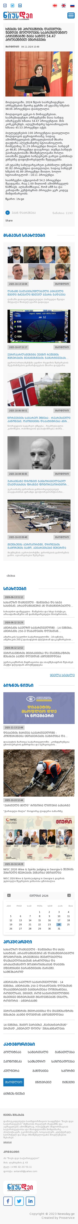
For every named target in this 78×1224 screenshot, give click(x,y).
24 (59, 924)
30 (49, 929)
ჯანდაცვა (40, 1070)
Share (9, 220)
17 (59, 920)
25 (68, 924)
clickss (11, 575)
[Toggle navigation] (71, 15)
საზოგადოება (63, 1061)
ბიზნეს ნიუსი (14, 1093)
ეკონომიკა (12, 1061)
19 (11, 924)
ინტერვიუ (43, 1082)
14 (30, 920)
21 (30, 924)
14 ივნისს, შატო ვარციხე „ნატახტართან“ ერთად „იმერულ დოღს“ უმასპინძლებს (35, 1026)
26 (11, 929)
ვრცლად (7, 1142)
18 (68, 920)
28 (30, 929)
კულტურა (11, 1070)
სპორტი (68, 1070)
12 (11, 920)
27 (20, 929)
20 (20, 924)
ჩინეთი (68, 1082)
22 (39, 924)
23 (49, 924)
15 (39, 920)
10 (59, 916)
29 (39, 929)
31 (59, 929)
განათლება (65, 1052)
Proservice (67, 1217)
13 (20, 920)
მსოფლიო (13, 1082)
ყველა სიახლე (62, 675)
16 (49, 920)
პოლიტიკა (12, 1052)
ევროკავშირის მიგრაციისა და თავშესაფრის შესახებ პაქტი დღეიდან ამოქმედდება (38, 1012)
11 (68, 916)
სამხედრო (36, 1061)
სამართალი (38, 1052)
